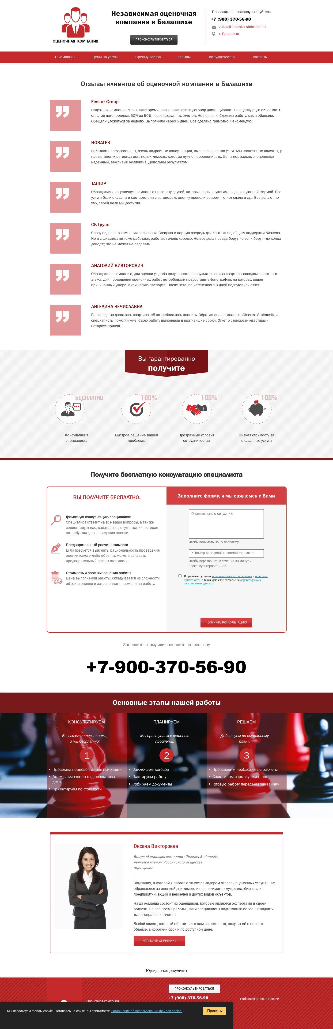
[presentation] (224, 604)
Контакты (260, 57)
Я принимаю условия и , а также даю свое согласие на (226, 579)
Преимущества (148, 57)
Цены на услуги (105, 57)
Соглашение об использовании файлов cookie (146, 1011)
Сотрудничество (221, 57)
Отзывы (184, 57)
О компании (65, 57)
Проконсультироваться (154, 39)
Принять (214, 1011)
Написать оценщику (159, 941)
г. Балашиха (229, 34)
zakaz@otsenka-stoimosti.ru (242, 27)
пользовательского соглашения (232, 576)
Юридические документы (166, 971)
